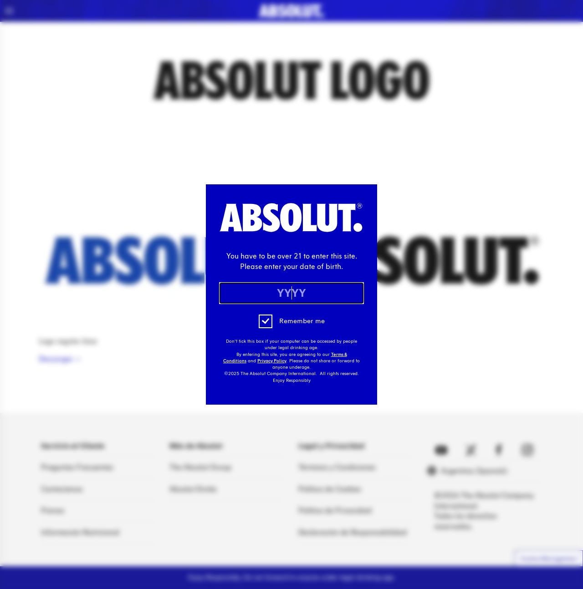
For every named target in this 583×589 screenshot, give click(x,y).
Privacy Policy (271, 361)
